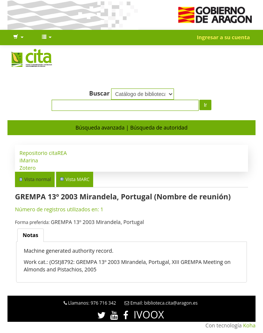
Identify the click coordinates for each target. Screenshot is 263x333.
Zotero (27, 167)
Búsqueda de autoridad (158, 127)
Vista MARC (77, 179)
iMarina (28, 160)
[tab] (30, 235)
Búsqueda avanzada (100, 127)
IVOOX (149, 314)
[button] (18, 37)
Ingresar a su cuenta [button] (223, 37)
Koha (249, 325)
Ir (205, 105)
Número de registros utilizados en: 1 (59, 209)
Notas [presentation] (31, 235)
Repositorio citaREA (43, 152)
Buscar (99, 93)
